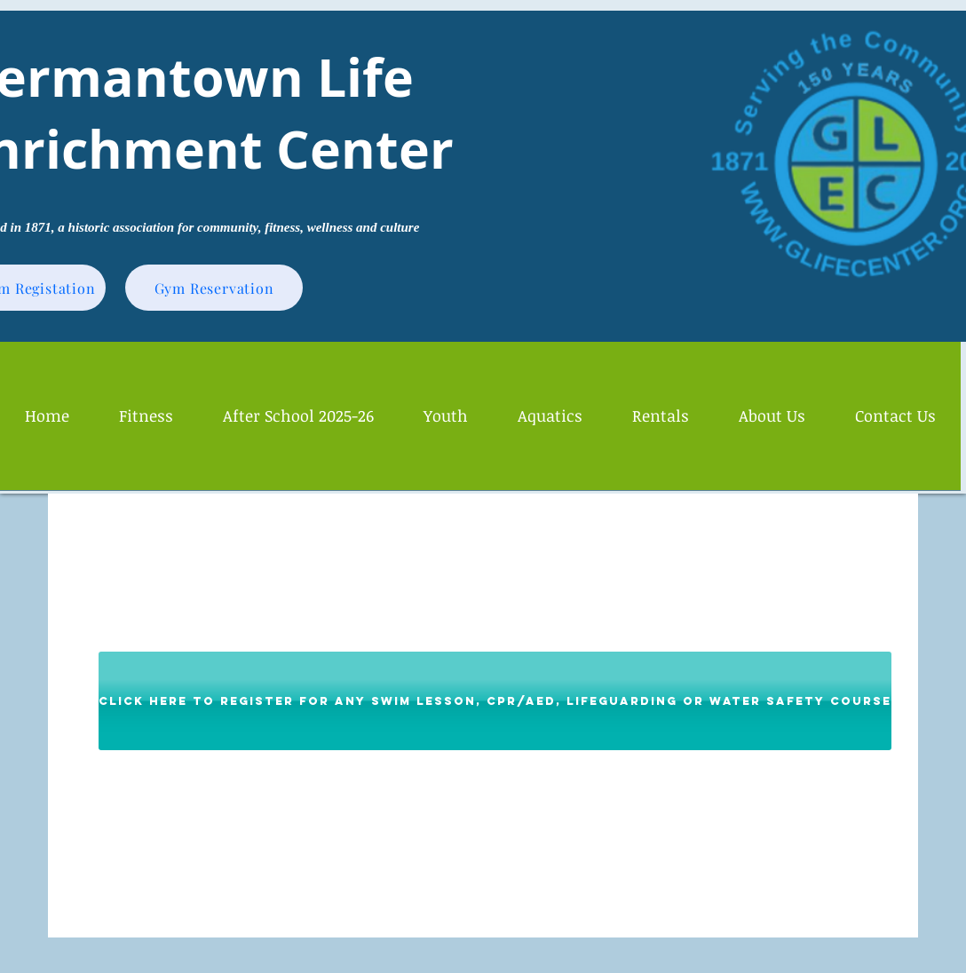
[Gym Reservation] (214, 288)
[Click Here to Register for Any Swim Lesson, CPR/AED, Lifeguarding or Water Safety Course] (495, 701)
